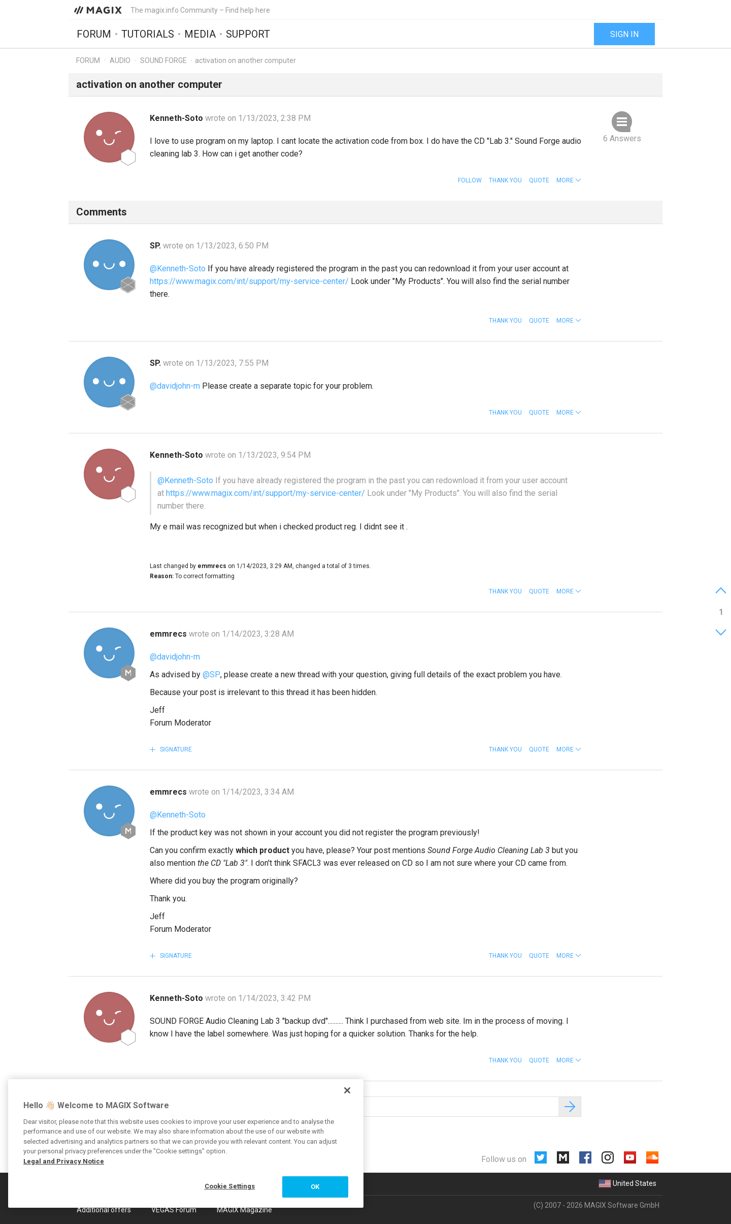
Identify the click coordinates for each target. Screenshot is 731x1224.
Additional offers (104, 1210)
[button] (568, 180)
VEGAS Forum (173, 1210)
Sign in (624, 34)
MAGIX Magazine (244, 1210)
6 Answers (622, 138)
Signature (175, 749)
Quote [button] (539, 180)
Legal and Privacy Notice (63, 1161)
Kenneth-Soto (177, 118)
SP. (156, 245)
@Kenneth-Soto (178, 268)
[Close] (347, 1090)
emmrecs (169, 634)
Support (248, 34)
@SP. (211, 674)
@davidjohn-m (175, 386)
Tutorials (147, 34)
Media (200, 34)
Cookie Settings (230, 1186)
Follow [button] (470, 180)
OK (315, 1186)
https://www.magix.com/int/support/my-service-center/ (249, 281)
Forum (94, 34)
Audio (120, 60)
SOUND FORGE (163, 60)
